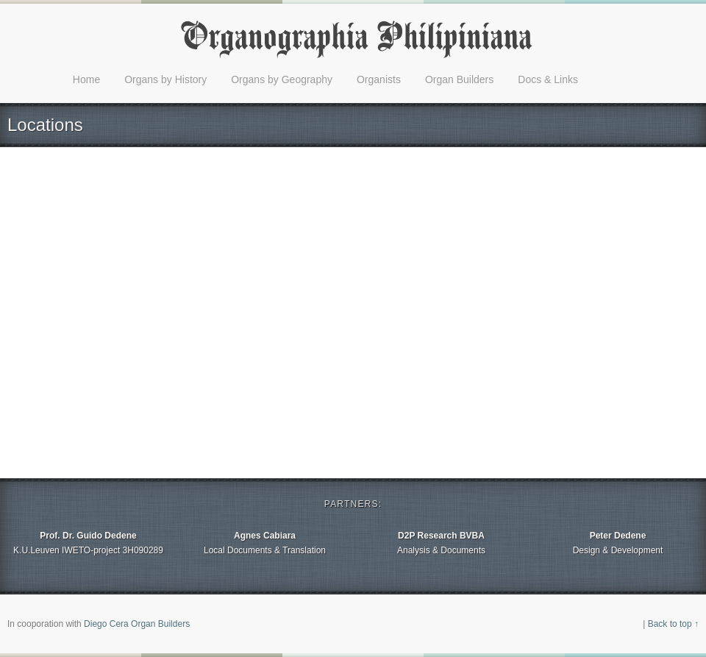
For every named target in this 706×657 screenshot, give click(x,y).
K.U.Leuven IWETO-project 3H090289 (88, 541)
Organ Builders (459, 79)
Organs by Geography (281, 79)
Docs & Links (548, 79)
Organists (379, 79)
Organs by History (165, 79)
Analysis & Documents (441, 541)
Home (86, 79)
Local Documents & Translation (265, 541)
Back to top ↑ (673, 624)
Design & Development (618, 541)
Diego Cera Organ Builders (137, 624)
